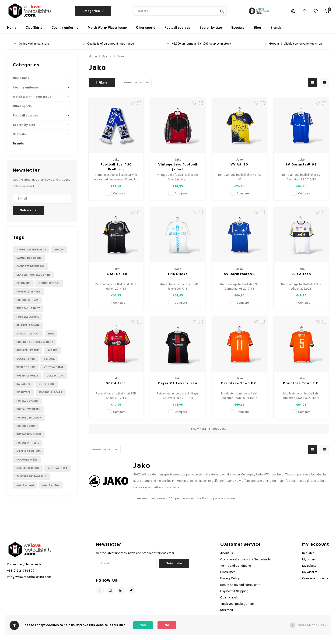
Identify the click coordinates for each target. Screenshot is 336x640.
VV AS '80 (239, 168)
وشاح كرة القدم (50, 488)
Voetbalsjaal (54, 371)
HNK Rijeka (178, 277)
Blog (257, 31)
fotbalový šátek (28, 413)
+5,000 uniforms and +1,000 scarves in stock (199, 47)
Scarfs (52, 354)
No (167, 625)
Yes (143, 625)
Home (11, 31)
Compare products (315, 582)
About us (226, 556)
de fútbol (23, 396)
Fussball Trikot (28, 312)
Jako (120, 60)
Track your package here (237, 607)
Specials (238, 31)
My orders (309, 563)
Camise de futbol (29, 262)
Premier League (27, 354)
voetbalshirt (57, 472)
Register (308, 556)
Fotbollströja (27, 304)
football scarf (50, 396)
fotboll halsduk (28, 421)
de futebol (46, 388)
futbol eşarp (26, 430)
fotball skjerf (27, 404)
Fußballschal (27, 320)
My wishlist (309, 575)
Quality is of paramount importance (108, 47)
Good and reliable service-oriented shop (293, 47)
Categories (93, 13)
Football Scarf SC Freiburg (116, 170)
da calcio (23, 388)
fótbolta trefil (27, 446)
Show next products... (209, 432)
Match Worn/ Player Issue (107, 31)
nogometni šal (27, 463)
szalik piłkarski (27, 472)
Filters (102, 86)
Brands (276, 31)
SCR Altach (301, 277)
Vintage (49, 362)
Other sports (145, 31)
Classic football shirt (33, 278)
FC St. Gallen (116, 277)
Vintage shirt (25, 371)
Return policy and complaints (240, 588)
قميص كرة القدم (25, 488)
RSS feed (226, 614)
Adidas (59, 253)
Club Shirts (34, 31)
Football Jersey (28, 295)
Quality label (228, 601)
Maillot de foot (28, 337)
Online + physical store (31, 47)
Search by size (211, 31)
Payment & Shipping (234, 594)
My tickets (309, 569)
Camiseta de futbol (30, 270)
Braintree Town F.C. (239, 386)
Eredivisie (23, 287)
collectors (55, 379)
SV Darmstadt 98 (301, 168)
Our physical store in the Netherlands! (245, 563)
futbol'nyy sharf (29, 438)
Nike (51, 337)
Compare (119, 197)
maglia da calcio (28, 455)
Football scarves (177, 31)
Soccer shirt (25, 362)
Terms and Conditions (235, 569)
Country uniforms (65, 31)
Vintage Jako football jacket (177, 170)
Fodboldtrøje (49, 287)
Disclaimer (227, 575)
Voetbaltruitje (27, 379)
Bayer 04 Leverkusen (177, 386)
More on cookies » (312, 625)
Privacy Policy (229, 582)
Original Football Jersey (34, 346)
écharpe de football (31, 480)
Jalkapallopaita (28, 329)
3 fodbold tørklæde (31, 253)
